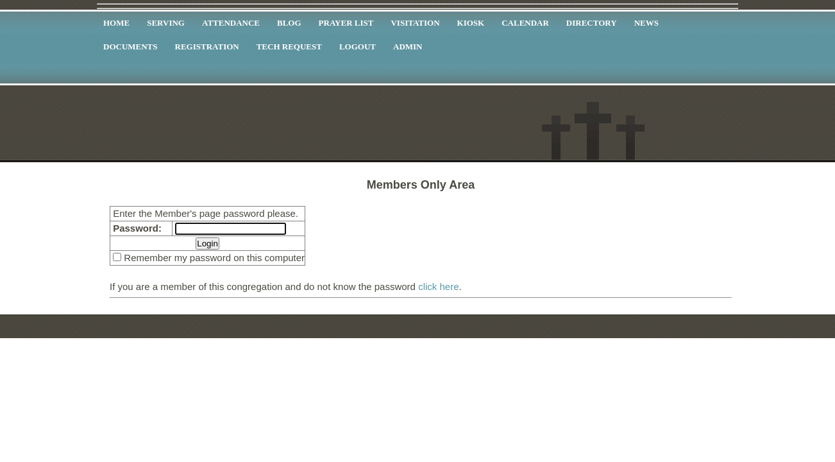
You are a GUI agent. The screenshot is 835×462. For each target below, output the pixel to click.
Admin (408, 46)
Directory (591, 23)
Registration (207, 46)
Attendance (231, 23)
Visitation (415, 23)
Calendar (525, 23)
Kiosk (471, 23)
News (646, 23)
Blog (289, 23)
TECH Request (289, 46)
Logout (357, 46)
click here (438, 286)
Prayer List (346, 23)
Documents (130, 46)
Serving (166, 23)
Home (116, 23)
